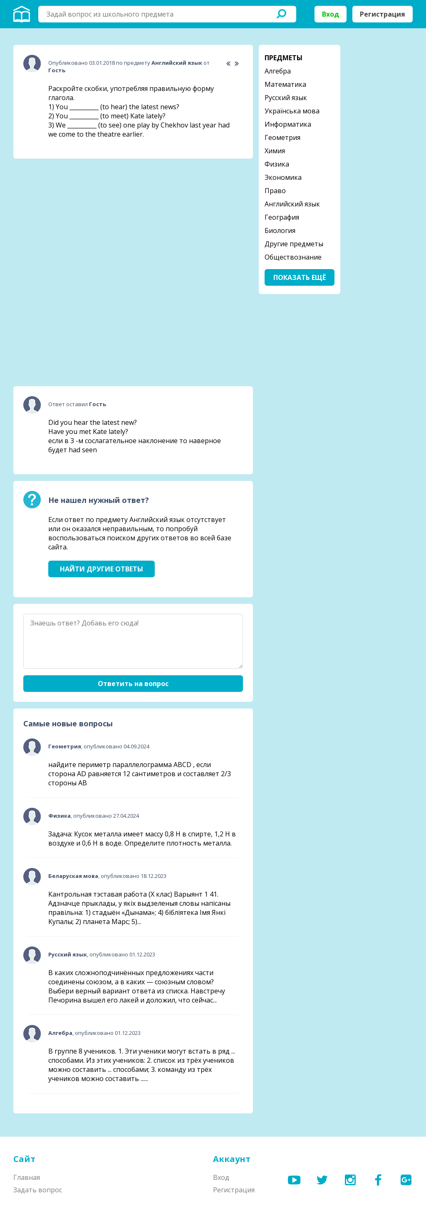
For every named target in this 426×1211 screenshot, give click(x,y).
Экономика (283, 177)
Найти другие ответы (101, 569)
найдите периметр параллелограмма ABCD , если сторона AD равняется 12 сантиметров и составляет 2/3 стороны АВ (139, 773)
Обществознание (293, 257)
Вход (330, 14)
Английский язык (292, 203)
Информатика (288, 124)
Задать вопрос (37, 1189)
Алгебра (278, 71)
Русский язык (286, 97)
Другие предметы (294, 243)
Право (275, 190)
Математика (285, 84)
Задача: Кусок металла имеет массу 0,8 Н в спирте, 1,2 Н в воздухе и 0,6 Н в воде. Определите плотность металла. (142, 838)
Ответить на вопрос (133, 683)
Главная (26, 1177)
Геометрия (282, 137)
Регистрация (382, 14)
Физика (277, 164)
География (282, 217)
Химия (275, 150)
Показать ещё (299, 277)
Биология (280, 230)
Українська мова (292, 110)
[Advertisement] (75, 217)
